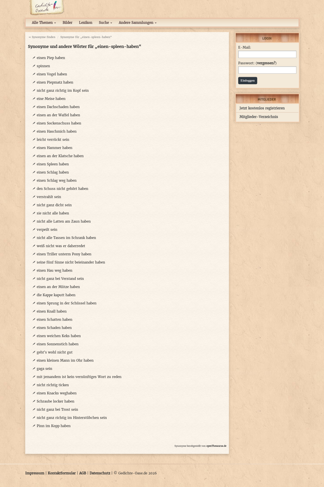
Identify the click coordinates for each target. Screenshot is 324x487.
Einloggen (248, 80)
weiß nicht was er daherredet (61, 246)
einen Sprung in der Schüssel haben (66, 303)
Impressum (34, 473)
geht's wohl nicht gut (55, 352)
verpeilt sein (47, 229)
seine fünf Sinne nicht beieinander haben (71, 262)
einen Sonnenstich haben (58, 344)
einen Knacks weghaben (57, 393)
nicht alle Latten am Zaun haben (64, 221)
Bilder (67, 23)
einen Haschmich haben (57, 131)
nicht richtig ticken (53, 385)
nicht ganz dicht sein (54, 205)
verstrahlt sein (49, 197)
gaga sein (44, 369)
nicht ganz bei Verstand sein (60, 279)
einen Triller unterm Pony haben (64, 254)
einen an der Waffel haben (58, 115)
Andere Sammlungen (138, 23)
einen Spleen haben (53, 164)
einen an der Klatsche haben (60, 156)
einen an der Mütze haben (58, 287)
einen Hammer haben (54, 148)
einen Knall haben (52, 311)
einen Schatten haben (54, 319)
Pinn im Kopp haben (54, 426)
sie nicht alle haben (53, 213)
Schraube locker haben (55, 401)
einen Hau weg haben (54, 270)
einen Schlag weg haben (57, 180)
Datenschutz (100, 473)
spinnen (43, 66)
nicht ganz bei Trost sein (57, 409)
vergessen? (266, 63)
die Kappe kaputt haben (56, 295)
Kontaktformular (62, 473)
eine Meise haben (51, 99)
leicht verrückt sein (53, 140)
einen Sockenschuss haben (59, 123)
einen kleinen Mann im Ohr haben (65, 360)
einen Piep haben (51, 58)
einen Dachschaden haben (58, 107)
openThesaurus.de (216, 446)
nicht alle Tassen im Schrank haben (66, 238)
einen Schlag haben (53, 172)
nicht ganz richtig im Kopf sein (63, 90)
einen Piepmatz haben (55, 82)
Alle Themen (44, 23)
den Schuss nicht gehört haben (62, 189)
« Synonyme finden (42, 37)
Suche (105, 23)
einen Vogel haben (52, 74)
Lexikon (85, 23)
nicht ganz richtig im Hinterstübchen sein (72, 418)
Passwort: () (257, 63)
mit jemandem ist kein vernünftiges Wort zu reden (79, 377)
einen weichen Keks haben (59, 336)
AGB (82, 473)
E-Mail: (244, 48)
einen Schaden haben (54, 328)
